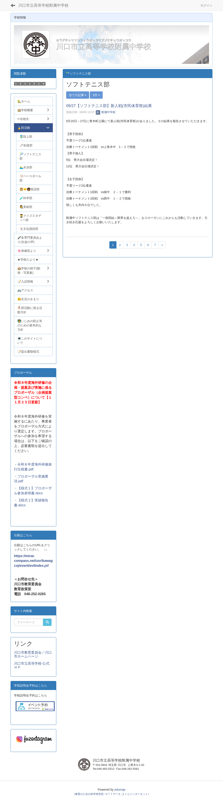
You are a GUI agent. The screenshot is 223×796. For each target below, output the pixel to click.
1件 (96, 95)
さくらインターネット (135, 794)
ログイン (206, 5)
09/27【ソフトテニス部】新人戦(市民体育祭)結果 (109, 106)
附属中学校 (105, 112)
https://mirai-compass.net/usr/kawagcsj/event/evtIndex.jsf (33, 561)
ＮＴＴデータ (113, 794)
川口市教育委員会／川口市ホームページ (33, 654)
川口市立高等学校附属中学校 (43, 5)
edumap (120, 789)
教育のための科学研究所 (89, 794)
